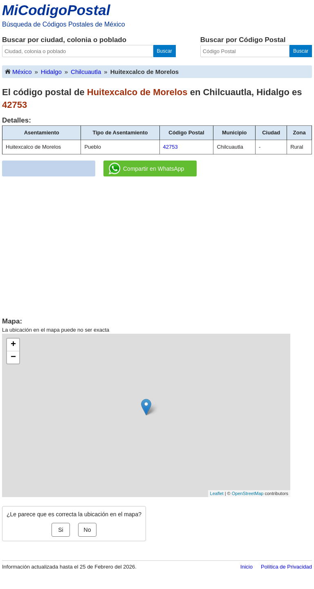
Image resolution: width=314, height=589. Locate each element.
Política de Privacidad (286, 567)
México (18, 71)
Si (60, 530)
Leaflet (217, 493)
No (87, 530)
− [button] (13, 357)
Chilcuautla (86, 71)
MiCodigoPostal (56, 10)
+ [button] (13, 345)
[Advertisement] (157, 244)
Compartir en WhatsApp (146, 168)
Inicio (246, 567)
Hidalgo (51, 71)
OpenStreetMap (248, 493)
